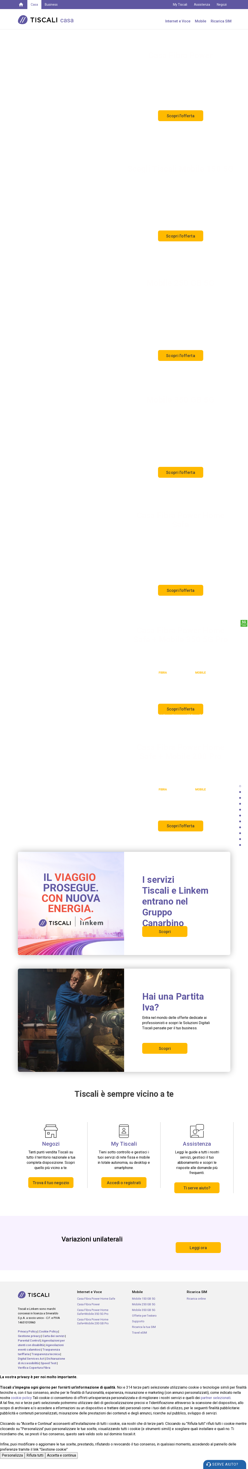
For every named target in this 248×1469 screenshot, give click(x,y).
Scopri (165, 931)
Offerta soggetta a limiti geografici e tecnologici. (195, 836)
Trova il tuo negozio (51, 1182)
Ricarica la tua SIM (144, 1327)
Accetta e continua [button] (61, 1455)
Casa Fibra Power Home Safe (96, 1298)
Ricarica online (196, 1298)
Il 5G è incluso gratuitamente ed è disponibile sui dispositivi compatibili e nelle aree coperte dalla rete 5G (156, 485)
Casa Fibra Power (88, 1304)
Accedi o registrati (124, 1182)
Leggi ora (198, 1247)
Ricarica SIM (221, 21)
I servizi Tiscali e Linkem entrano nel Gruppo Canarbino (175, 901)
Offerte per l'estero (144, 1315)
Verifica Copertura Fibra (34, 1367)
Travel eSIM (139, 1332)
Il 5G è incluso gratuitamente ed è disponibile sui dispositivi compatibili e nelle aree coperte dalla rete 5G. (155, 252)
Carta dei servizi (53, 1336)
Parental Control (29, 1340)
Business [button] (51, 4)
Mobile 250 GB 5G (143, 1304)
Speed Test (48, 1363)
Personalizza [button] (12, 1455)
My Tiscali (180, 4)
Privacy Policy (27, 1331)
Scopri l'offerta (180, 115)
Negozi (222, 4)
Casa (34, 4)
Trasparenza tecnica (45, 1354)
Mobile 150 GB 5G (143, 1298)
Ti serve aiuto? (196, 1188)
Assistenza (202, 4)
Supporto (138, 1321)
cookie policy (21, 1398)
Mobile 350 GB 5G (143, 1310)
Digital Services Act (31, 1358)
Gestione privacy (29, 1336)
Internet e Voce (177, 21)
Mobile (200, 21)
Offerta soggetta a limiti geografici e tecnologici (195, 135)
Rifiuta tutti (34, 1455)
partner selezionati (216, 1398)
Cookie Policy (48, 1331)
